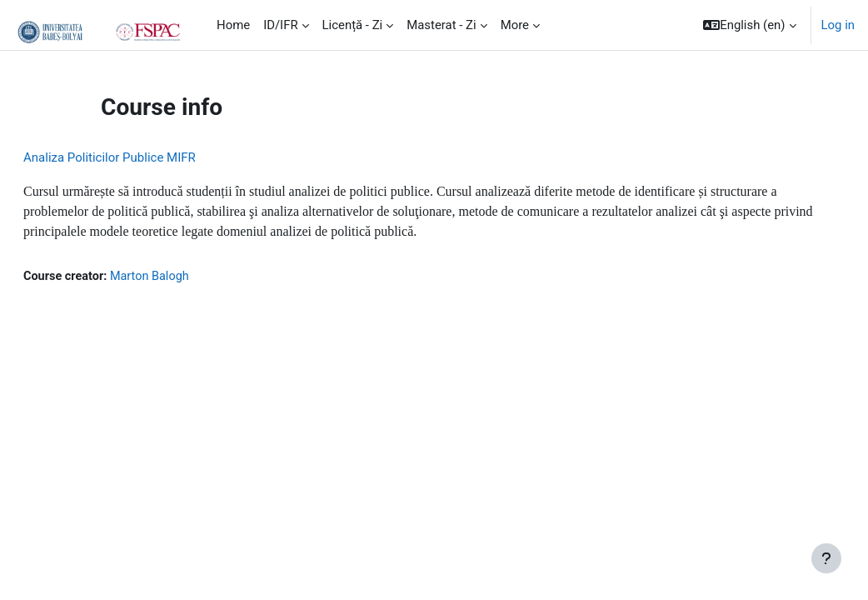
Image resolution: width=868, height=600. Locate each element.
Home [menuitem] (233, 25)
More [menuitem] (515, 25)
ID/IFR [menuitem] (280, 25)
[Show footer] (826, 558)
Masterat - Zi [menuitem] (441, 25)
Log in (838, 25)
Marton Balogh (193, 276)
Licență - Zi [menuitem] (352, 25)
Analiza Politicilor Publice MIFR (149, 157)
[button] (749, 25)
